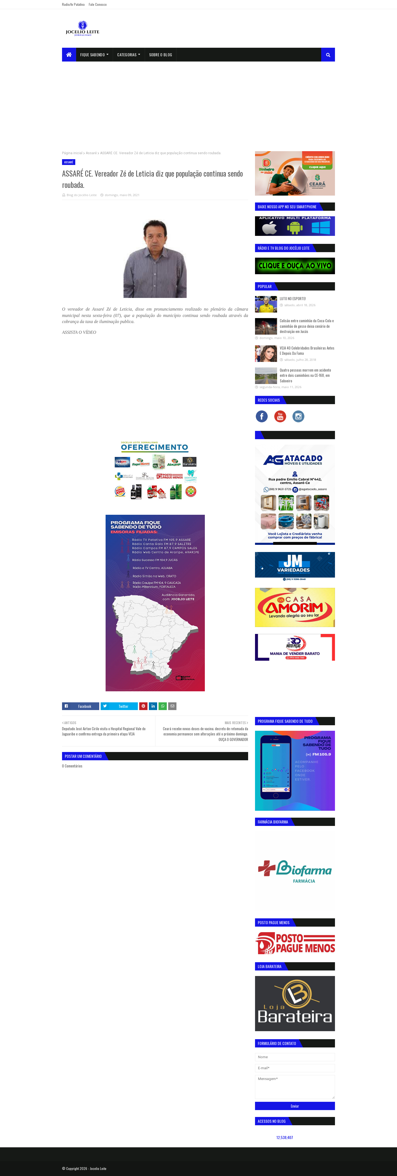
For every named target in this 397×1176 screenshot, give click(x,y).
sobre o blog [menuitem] (160, 54)
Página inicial (72, 153)
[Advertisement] (198, 103)
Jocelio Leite (98, 1168)
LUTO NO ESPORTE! (293, 298)
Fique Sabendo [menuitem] (92, 54)
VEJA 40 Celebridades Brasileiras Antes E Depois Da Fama (307, 350)
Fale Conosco (98, 4)
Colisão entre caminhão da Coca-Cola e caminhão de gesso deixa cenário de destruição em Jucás (307, 326)
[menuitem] (69, 55)
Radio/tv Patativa (73, 4)
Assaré (91, 153)
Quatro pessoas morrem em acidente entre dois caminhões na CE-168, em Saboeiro (305, 375)
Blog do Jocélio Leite (82, 195)
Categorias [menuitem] (126, 54)
